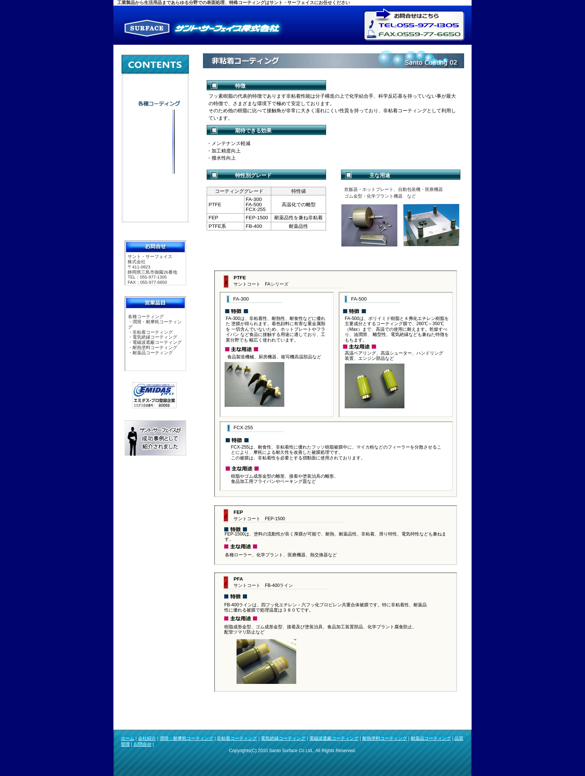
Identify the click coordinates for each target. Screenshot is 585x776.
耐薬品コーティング (431, 738)
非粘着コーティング (237, 738)
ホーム (127, 738)
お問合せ (142, 744)
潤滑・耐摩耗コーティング (186, 738)
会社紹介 (147, 738)
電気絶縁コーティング (283, 738)
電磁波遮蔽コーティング (334, 738)
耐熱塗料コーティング (384, 738)
